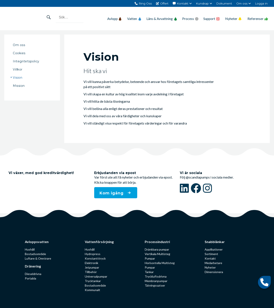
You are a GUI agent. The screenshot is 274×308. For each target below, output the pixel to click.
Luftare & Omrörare (38, 258)
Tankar (149, 272)
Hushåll (30, 249)
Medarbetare (213, 263)
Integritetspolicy (26, 61)
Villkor (17, 69)
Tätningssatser (155, 285)
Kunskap (202, 3)
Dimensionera (214, 272)
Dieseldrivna (33, 274)
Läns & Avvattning (161, 19)
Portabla (30, 278)
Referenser (255, 19)
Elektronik (91, 263)
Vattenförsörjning (99, 242)
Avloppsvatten (37, 242)
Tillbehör (91, 272)
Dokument (224, 3)
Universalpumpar (96, 276)
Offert (164, 3)
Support (209, 19)
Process (188, 19)
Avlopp (114, 19)
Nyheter (231, 19)
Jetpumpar (92, 267)
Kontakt (182, 3)
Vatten (134, 19)
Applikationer (214, 249)
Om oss (241, 3)
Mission (19, 86)
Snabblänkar (215, 242)
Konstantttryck (95, 258)
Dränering (33, 266)
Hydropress (92, 254)
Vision (17, 78)
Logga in (261, 3)
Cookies (19, 53)
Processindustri (157, 242)
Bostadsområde (35, 254)
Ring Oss (145, 3)
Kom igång (112, 193)
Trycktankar (93, 281)
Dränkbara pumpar (157, 249)
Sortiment (211, 254)
